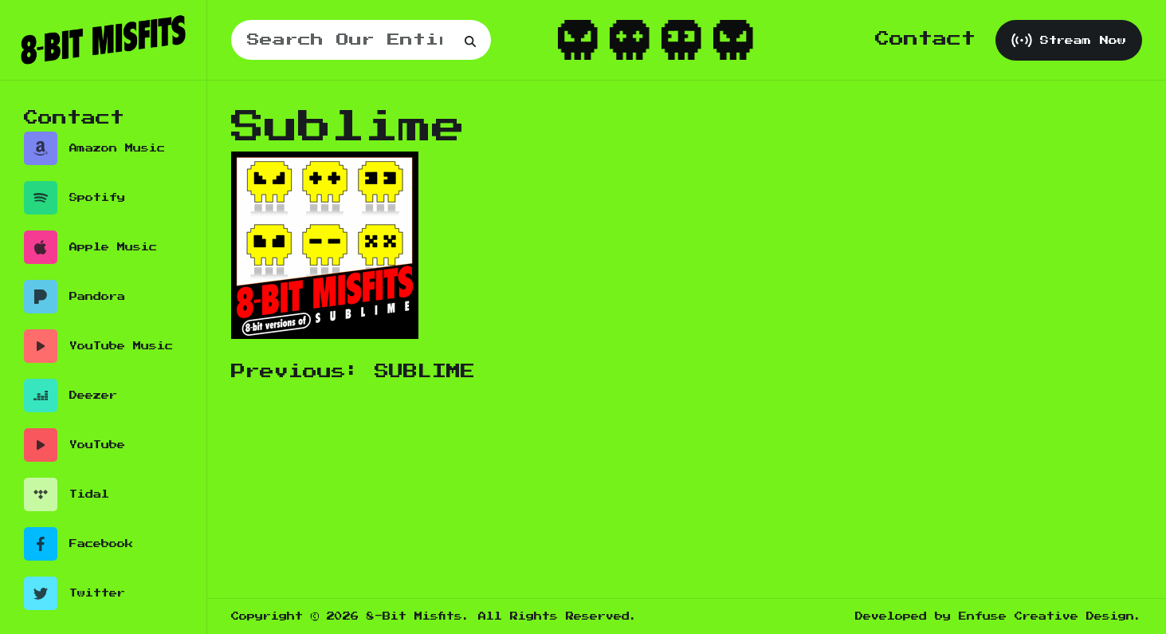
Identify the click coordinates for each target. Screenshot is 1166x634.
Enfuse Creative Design (1046, 616)
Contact (925, 39)
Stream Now (1068, 40)
